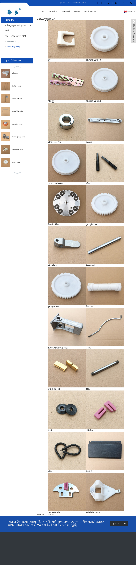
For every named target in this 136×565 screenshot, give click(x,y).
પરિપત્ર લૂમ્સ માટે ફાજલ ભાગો (15, 28)
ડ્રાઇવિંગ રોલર (17, 124)
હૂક (49, 60)
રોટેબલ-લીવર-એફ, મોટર (58, 348)
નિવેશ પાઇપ (16, 86)
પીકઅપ (15, 73)
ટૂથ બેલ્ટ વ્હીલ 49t (93, 60)
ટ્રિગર (88, 348)
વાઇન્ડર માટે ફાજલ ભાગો (15, 36)
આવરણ (89, 471)
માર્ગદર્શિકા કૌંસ (17, 111)
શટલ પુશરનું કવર (18, 137)
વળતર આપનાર (17, 149)
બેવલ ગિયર (16, 162)
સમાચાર (77, 12)
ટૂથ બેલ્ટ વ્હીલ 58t (93, 101)
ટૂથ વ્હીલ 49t (91, 224)
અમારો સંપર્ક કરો (90, 12)
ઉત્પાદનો (53, 11)
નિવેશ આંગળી (17, 99)
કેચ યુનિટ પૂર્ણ (54, 389)
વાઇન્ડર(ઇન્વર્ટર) (13, 42)
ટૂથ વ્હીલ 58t (53, 307)
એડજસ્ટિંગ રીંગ (54, 142)
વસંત (50, 471)
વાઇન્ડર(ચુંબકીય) (13, 47)
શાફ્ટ (88, 389)
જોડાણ (89, 142)
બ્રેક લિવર (52, 265)
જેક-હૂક (51, 101)
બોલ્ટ (88, 183)
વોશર (50, 430)
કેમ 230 (89, 307)
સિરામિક (89, 430)
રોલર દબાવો (90, 265)
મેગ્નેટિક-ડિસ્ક (53, 224)
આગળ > (42, 514)
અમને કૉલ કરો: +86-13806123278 (74, 3)
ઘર (43, 12)
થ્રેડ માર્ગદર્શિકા (54, 512)
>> (46, 514)
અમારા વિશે (66, 12)
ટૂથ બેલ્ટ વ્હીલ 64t (55, 183)
